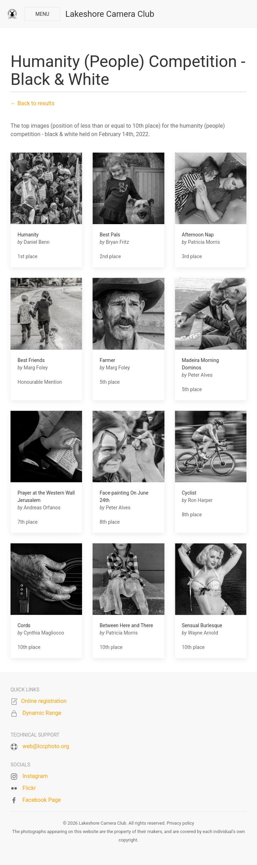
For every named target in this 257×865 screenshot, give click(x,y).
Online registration (44, 701)
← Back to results (32, 103)
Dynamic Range (41, 713)
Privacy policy (180, 823)
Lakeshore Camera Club (109, 14)
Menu (42, 14)
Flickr (29, 788)
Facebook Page (41, 800)
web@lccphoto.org (45, 746)
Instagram (35, 776)
